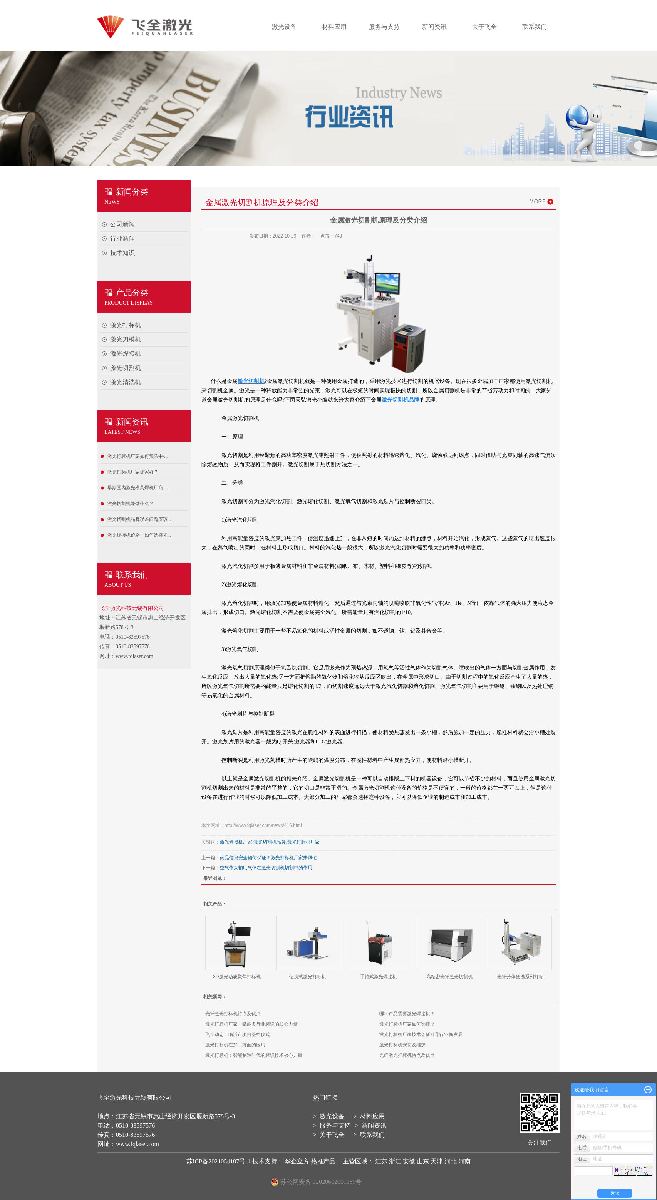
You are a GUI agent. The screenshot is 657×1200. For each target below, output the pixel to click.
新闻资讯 (434, 26)
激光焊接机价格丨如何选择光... (139, 535)
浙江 (395, 1161)
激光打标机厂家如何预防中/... (137, 456)
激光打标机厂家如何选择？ (407, 1024)
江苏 (381, 1161)
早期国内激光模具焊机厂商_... (138, 487)
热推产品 (323, 1161)
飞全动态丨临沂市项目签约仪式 (237, 1034)
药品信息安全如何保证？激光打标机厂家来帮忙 (268, 857)
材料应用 (334, 26)
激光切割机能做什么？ (130, 503)
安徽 (409, 1161)
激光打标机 (125, 325)
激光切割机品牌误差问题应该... (139, 519)
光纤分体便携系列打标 (520, 976)
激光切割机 (125, 368)
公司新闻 (122, 224)
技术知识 (122, 252)
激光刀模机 (125, 339)
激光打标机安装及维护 (402, 1045)
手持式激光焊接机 (378, 976)
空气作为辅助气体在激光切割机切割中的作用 (266, 867)
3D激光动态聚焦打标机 (236, 976)
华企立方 (298, 1161)
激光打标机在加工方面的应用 (235, 1045)
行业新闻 (122, 238)
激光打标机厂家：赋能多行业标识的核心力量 (251, 1024)
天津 (437, 1161)
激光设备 (284, 26)
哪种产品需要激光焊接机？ (407, 1013)
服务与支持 (384, 26)
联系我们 (534, 26)
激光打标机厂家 (303, 842)
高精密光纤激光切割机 (449, 976)
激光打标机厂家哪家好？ (132, 472)
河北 (450, 1161)
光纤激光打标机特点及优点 (233, 1013)
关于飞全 (484, 26)
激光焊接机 (125, 353)
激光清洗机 (125, 382)
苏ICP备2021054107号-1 (218, 1161)
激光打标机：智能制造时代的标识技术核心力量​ (253, 1055)
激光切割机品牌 (269, 842)
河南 (464, 1161)
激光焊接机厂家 (236, 842)
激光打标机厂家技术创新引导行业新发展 (421, 1034)
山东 (423, 1161)
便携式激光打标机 (307, 976)
